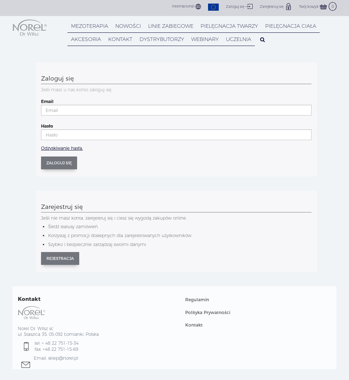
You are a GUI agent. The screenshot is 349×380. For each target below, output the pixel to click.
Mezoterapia (89, 26)
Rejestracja (60, 258)
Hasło (47, 126)
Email (47, 101)
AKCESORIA (86, 39)
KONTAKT (120, 39)
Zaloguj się (239, 6)
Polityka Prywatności (207, 312)
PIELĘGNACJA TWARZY (229, 26)
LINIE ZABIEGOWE (170, 26)
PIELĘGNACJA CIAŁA (290, 26)
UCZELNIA (238, 39)
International (186, 6)
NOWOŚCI (128, 26)
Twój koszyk (318, 6)
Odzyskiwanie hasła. (62, 148)
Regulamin (197, 299)
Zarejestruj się (276, 6)
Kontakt (194, 325)
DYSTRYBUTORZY (162, 39)
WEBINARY (205, 39)
